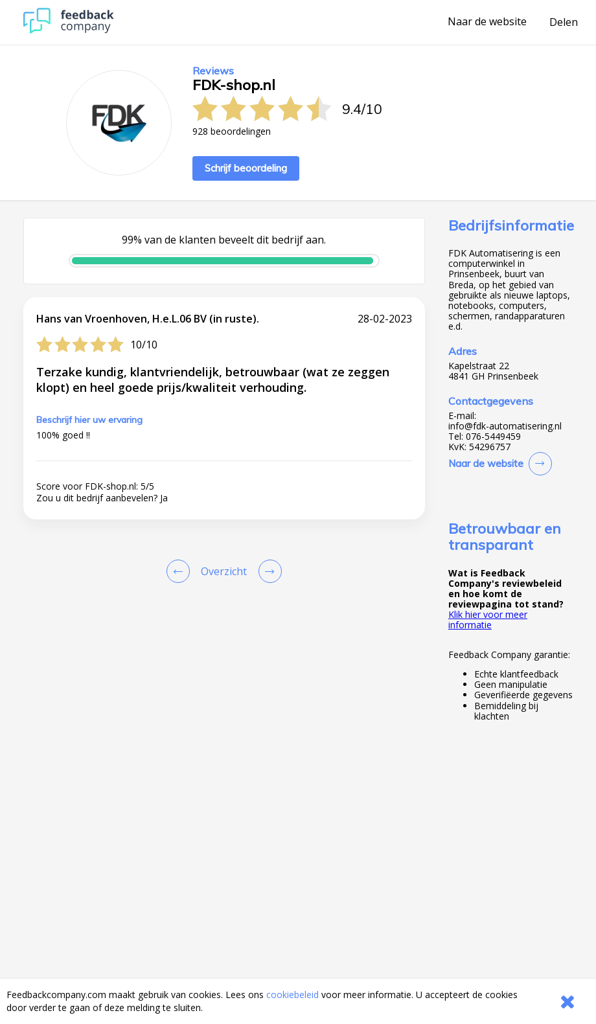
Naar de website (487, 22)
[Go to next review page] (267, 571)
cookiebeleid (292, 994)
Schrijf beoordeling (246, 168)
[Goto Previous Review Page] (180, 571)
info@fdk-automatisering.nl (505, 426)
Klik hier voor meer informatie (487, 619)
